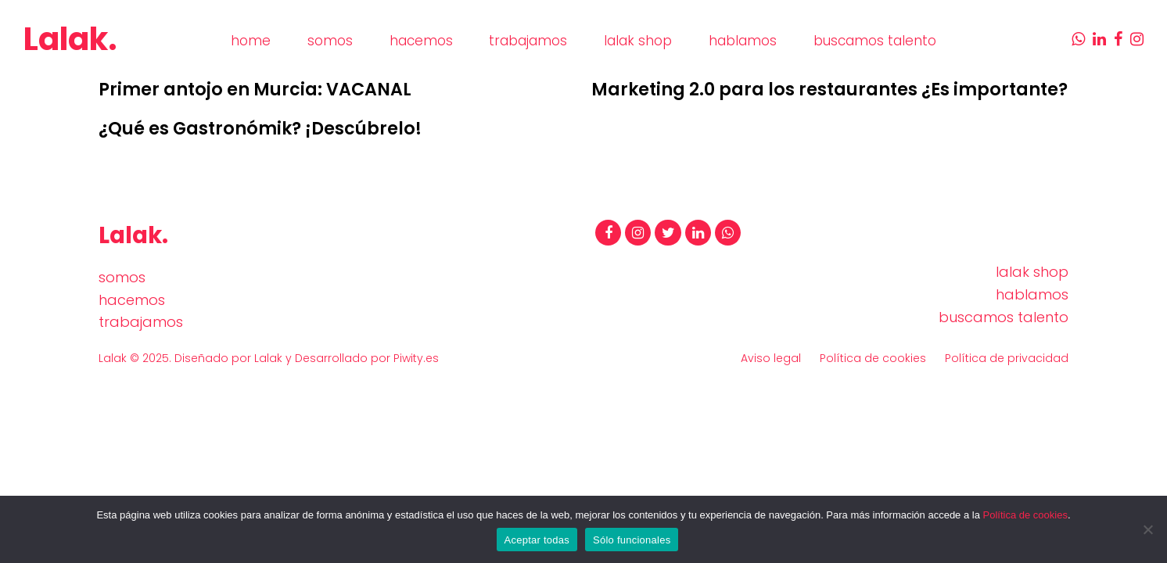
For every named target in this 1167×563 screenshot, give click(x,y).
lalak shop (1032, 272)
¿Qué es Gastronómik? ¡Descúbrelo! (260, 129)
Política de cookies (873, 358)
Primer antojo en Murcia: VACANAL (255, 89)
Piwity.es (416, 358)
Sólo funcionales (631, 540)
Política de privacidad (1006, 358)
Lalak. (70, 39)
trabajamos (141, 322)
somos (122, 277)
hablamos (1032, 294)
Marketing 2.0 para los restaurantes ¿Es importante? (829, 89)
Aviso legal (771, 358)
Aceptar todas (537, 540)
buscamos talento (1003, 317)
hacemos (132, 300)
